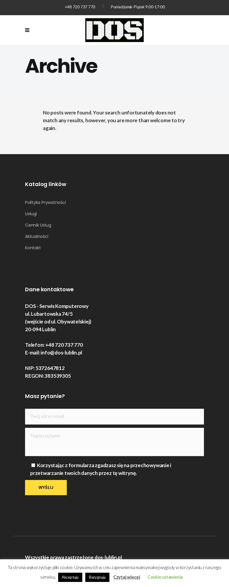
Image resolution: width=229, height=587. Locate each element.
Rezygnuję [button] (97, 577)
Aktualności (36, 236)
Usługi (31, 214)
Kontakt (33, 248)
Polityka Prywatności (45, 202)
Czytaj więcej (126, 577)
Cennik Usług (38, 225)
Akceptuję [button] (70, 577)
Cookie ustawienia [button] (165, 577)
